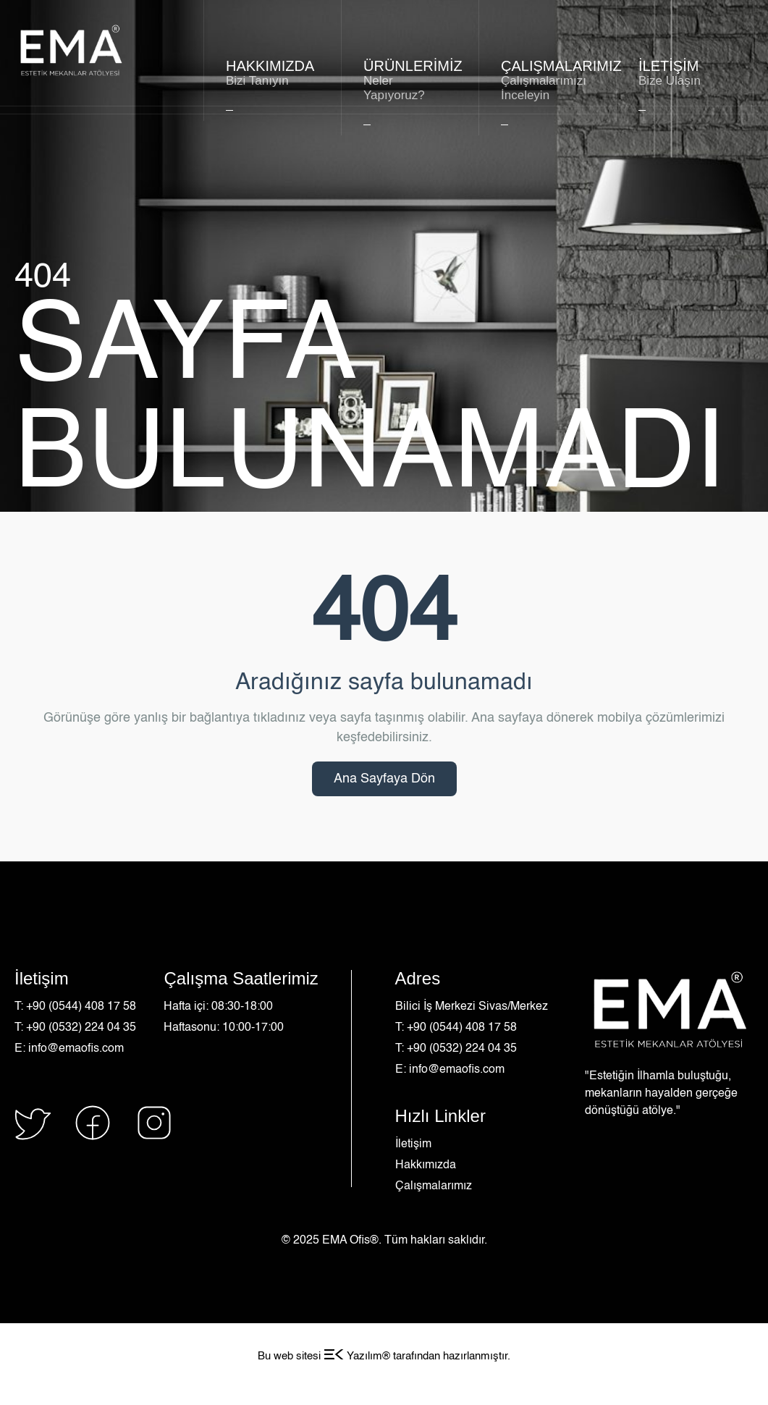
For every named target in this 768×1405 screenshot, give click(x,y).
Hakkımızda (425, 1165)
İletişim (413, 1144)
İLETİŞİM (684, 73)
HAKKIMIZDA (272, 73)
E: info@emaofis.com (69, 1049)
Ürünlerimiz (410, 80)
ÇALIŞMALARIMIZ (547, 80)
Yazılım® (357, 1356)
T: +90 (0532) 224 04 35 (75, 1028)
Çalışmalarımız (433, 1186)
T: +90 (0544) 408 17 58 (75, 1007)
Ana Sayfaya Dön (384, 778)
